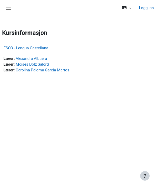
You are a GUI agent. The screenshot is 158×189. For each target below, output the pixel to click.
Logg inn (146, 8)
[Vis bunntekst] (145, 176)
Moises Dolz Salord (32, 64)
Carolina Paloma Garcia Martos (42, 70)
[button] (126, 8)
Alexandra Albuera (31, 58)
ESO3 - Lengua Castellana (25, 48)
